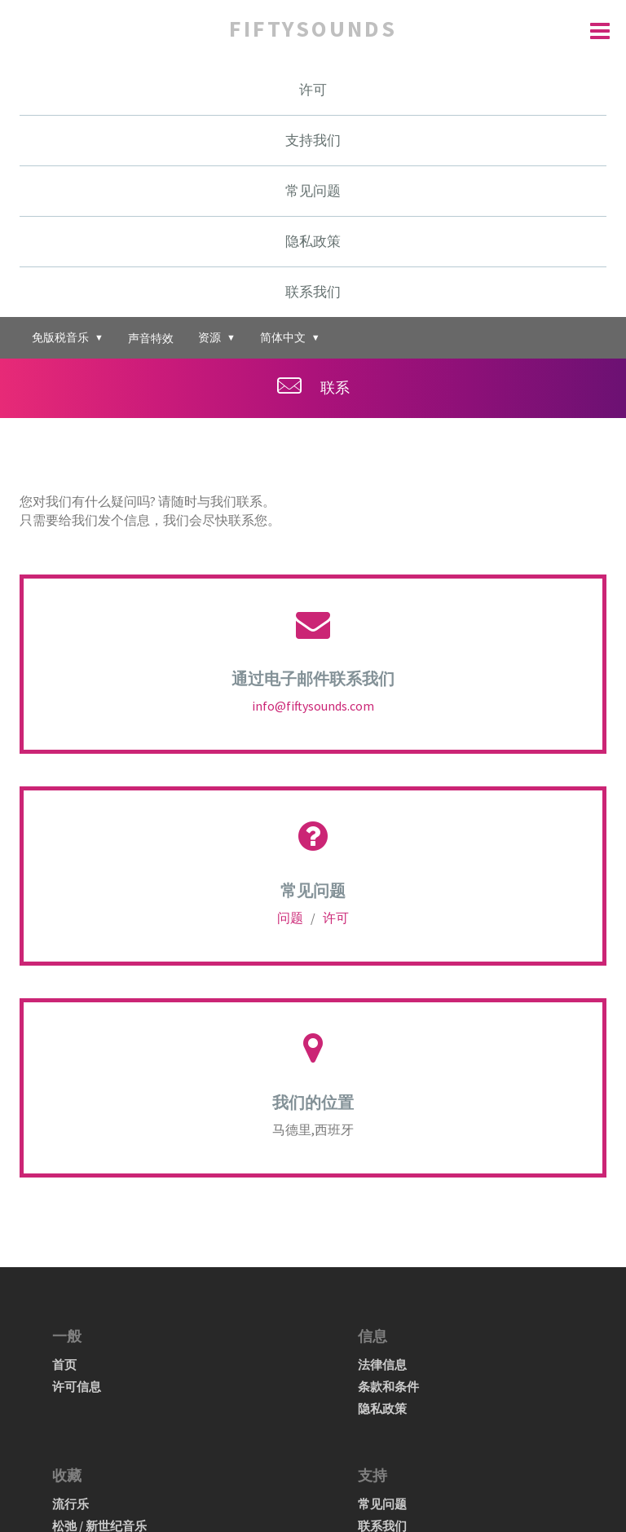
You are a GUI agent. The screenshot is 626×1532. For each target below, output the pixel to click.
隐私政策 (313, 241)
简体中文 (290, 337)
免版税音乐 (68, 337)
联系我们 (313, 292)
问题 (291, 917)
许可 (313, 90)
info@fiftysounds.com (313, 706)
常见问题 (313, 191)
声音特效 (151, 338)
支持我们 (313, 140)
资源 (217, 337)
